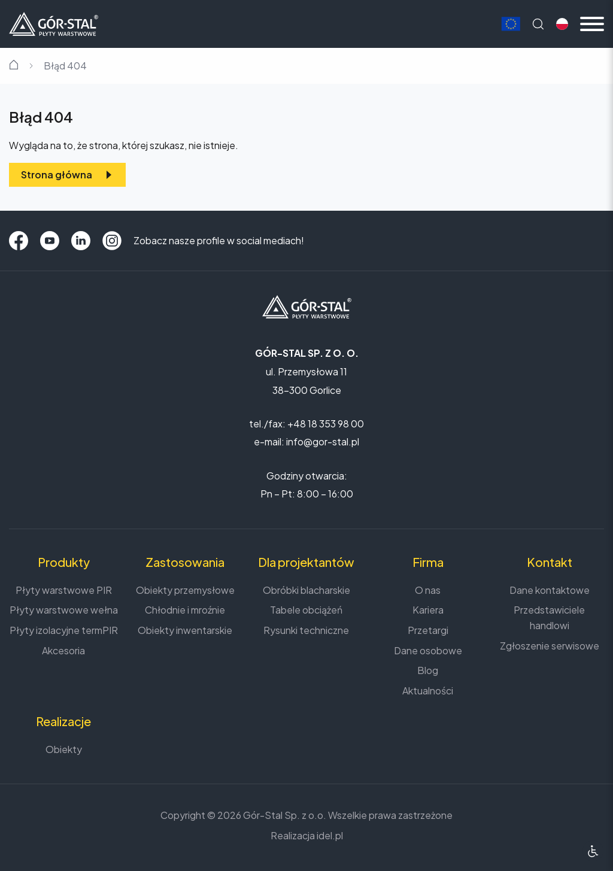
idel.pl (330, 835)
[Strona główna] (53, 22)
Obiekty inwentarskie (185, 630)
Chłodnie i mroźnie (185, 609)
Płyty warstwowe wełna (64, 609)
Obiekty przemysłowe (185, 590)
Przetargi (428, 630)
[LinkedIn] (80, 240)
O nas (428, 590)
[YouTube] (49, 240)
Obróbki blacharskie (306, 590)
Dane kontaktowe (549, 590)
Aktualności (427, 690)
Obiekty (63, 749)
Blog (427, 670)
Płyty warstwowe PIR (64, 590)
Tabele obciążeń (306, 609)
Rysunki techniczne (306, 630)
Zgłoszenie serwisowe (549, 645)
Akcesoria (63, 650)
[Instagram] (112, 240)
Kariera (428, 609)
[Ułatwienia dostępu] (592, 850)
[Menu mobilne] (592, 24)
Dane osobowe (428, 650)
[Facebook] (18, 240)
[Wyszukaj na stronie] (538, 24)
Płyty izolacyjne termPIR (64, 630)
